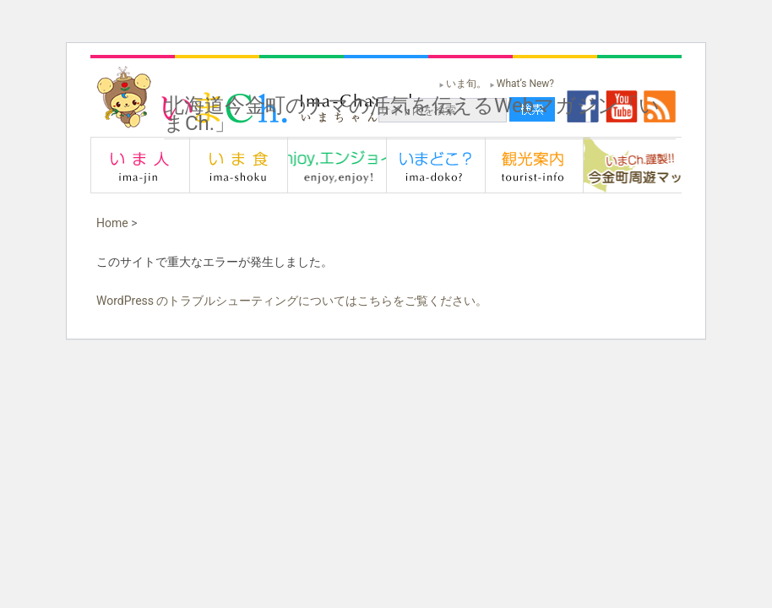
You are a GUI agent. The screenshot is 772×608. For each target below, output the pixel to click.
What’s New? (525, 84)
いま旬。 (466, 84)
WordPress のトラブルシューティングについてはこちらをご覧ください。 (292, 300)
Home (112, 223)
